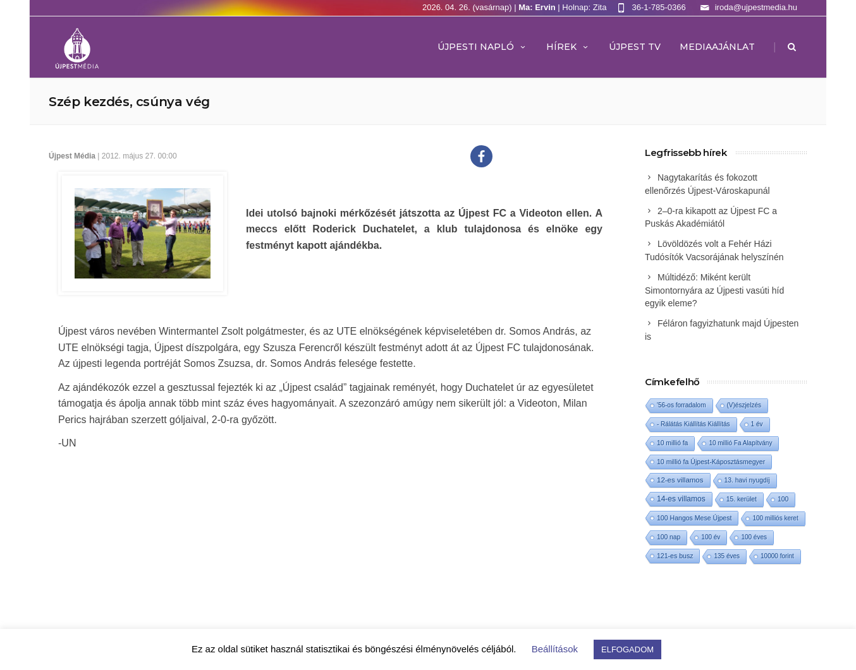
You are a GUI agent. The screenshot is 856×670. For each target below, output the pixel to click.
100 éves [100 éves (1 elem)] (754, 537)
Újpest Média (72, 156)
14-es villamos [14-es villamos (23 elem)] (681, 498)
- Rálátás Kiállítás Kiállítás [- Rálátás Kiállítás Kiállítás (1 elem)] (693, 424)
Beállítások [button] (555, 648)
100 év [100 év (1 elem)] (710, 537)
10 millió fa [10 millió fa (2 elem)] (672, 443)
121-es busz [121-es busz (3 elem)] (675, 555)
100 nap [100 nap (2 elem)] (668, 537)
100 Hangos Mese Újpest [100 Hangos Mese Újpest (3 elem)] (694, 518)
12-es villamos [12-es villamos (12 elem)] (680, 480)
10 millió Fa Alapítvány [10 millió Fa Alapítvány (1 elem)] (740, 443)
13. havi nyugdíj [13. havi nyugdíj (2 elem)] (747, 480)
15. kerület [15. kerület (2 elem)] (741, 499)
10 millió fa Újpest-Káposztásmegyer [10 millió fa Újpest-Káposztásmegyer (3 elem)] (711, 461)
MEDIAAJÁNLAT (717, 46)
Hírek (568, 46)
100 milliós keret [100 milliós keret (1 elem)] (775, 518)
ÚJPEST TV (635, 46)
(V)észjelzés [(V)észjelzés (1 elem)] (744, 405)
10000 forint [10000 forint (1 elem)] (777, 556)
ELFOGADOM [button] (627, 649)
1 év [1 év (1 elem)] (757, 424)
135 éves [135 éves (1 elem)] (727, 556)
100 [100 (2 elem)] (783, 499)
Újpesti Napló (482, 46)
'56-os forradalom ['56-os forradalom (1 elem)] (681, 405)
